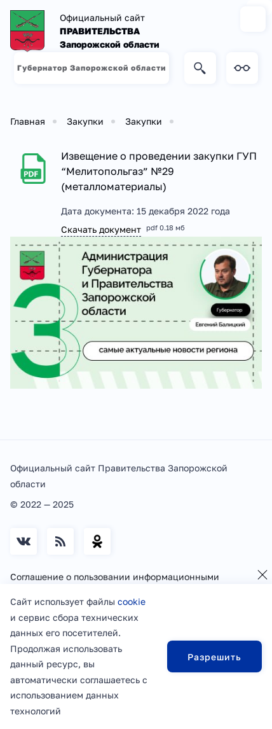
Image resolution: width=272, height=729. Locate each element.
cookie (132, 601)
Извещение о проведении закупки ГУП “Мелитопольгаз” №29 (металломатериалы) (159, 171)
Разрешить (214, 656)
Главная (27, 121)
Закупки (85, 121)
